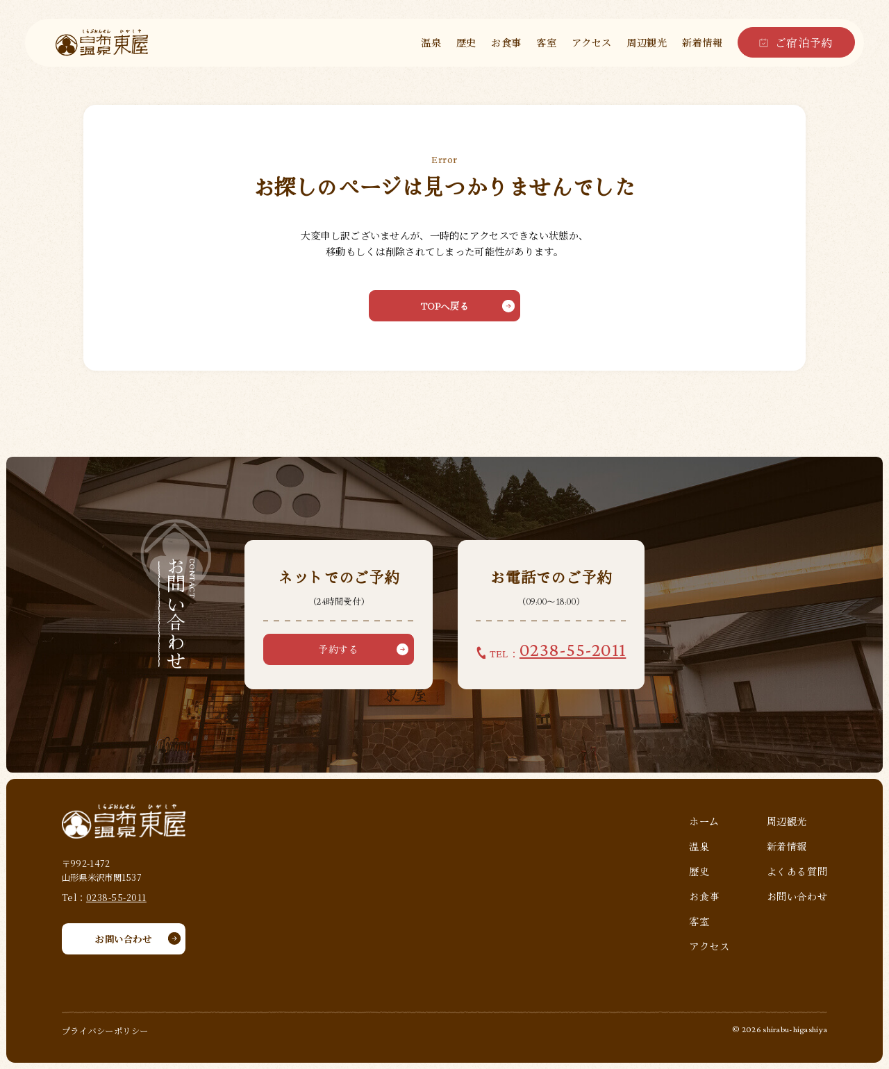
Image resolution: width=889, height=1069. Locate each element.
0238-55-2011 (116, 897)
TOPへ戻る (444, 305)
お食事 (506, 42)
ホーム (704, 821)
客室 (546, 42)
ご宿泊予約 (804, 42)
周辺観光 (646, 42)
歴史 (466, 42)
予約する (338, 649)
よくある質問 (797, 871)
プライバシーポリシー (105, 1031)
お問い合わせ (123, 938)
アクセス (592, 42)
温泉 (431, 42)
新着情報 (702, 42)
